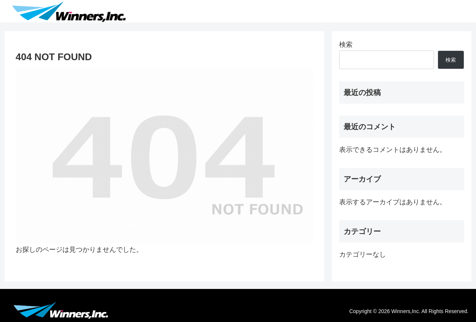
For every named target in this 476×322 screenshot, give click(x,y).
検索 (346, 44)
